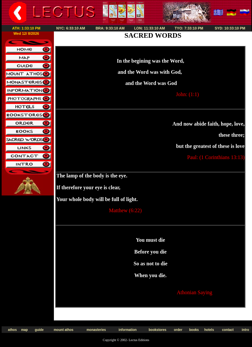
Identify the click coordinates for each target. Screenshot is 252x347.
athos (12, 330)
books (194, 330)
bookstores (157, 330)
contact (228, 330)
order (178, 330)
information (128, 330)
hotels (209, 330)
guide (39, 330)
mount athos (63, 330)
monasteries (96, 330)
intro (245, 330)
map (24, 330)
